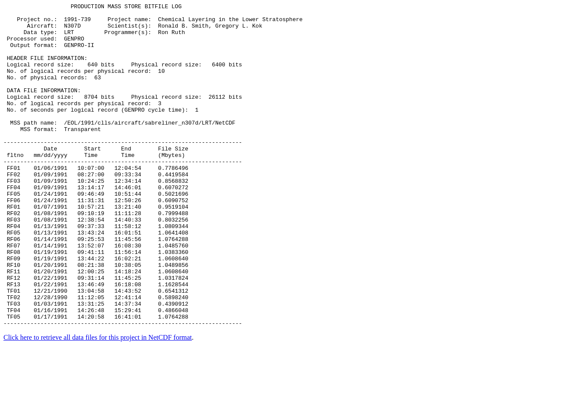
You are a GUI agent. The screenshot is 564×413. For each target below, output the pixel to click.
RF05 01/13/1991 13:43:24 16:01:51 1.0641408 (95, 279)
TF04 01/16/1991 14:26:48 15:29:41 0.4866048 (95, 372)
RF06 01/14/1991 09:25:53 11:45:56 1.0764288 (95, 287)
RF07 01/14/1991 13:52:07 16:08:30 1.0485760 (95, 294)
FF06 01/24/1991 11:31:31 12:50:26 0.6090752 (95, 240)
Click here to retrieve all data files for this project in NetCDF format (97, 402)
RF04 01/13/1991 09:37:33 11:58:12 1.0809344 (95, 271)
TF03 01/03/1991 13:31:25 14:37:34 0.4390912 (95, 364)
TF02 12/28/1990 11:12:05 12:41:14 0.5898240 (95, 356)
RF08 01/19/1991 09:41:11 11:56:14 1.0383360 (95, 302)
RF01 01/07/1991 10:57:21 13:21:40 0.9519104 (95, 248)
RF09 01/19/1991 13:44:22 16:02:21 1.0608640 (95, 310)
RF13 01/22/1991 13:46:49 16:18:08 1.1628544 (95, 341)
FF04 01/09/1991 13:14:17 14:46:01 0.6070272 (95, 224)
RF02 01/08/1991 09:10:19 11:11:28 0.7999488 (95, 256)
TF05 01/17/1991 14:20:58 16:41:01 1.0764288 (95, 380)
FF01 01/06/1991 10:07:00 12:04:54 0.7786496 (95, 201)
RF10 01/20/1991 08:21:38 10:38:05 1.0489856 (95, 318)
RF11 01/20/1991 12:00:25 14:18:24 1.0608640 (95, 325)
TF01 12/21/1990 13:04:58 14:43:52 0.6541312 (95, 349)
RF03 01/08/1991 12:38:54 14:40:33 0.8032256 (95, 263)
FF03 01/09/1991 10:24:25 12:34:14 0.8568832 (95, 217)
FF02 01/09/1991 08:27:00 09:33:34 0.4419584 (95, 209)
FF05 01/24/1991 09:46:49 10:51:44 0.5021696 (95, 232)
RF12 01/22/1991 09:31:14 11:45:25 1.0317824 (95, 333)
